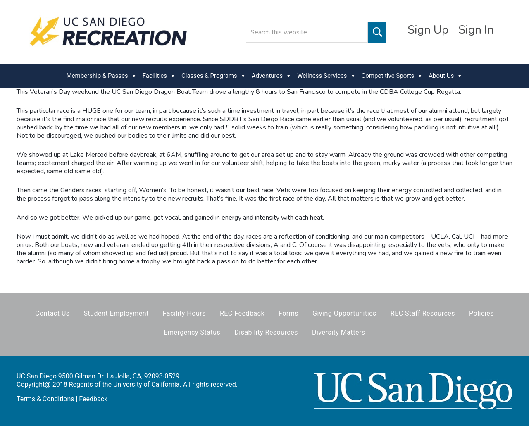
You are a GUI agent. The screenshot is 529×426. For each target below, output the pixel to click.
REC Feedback (242, 313)
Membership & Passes (102, 76)
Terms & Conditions (45, 399)
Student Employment (116, 313)
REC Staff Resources (423, 313)
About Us (445, 76)
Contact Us (52, 313)
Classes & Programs (213, 76)
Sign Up (427, 30)
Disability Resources (266, 332)
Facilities (159, 76)
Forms (288, 313)
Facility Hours (184, 313)
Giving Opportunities (344, 313)
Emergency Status (192, 332)
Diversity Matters (338, 332)
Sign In (476, 30)
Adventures (271, 76)
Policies (481, 313)
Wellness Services (326, 76)
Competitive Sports (392, 76)
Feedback (93, 399)
